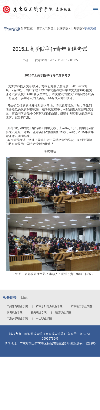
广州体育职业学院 (17, 306)
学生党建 (90, 28)
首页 (40, 28)
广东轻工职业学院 (81, 306)
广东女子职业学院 (17, 318)
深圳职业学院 (14, 312)
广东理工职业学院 (56, 28)
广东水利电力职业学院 (49, 306)
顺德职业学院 (63, 312)
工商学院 (76, 28)
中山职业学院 (44, 318)
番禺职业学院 (39, 312)
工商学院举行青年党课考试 (52, 75)
